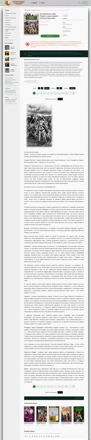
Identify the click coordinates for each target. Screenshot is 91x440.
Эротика (7, 35)
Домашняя (8, 33)
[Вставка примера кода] (54, 436)
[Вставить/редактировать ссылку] (47, 436)
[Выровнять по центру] (35, 436)
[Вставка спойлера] (56, 436)
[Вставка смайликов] (44, 436)
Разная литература (10, 18)
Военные (7, 22)
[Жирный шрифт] (25, 436)
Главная (32, 3)
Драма (7, 37)
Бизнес (7, 15)
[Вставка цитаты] (51, 436)
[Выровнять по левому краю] (32, 436)
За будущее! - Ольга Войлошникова (11, 85)
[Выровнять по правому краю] (37, 436)
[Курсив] (28, 436)
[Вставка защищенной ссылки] (49, 436)
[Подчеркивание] (30, 436)
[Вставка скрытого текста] (58, 436)
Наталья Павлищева (67, 24)
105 (74, 93)
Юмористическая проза (10, 30)
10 (66, 93)
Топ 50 (40, 3)
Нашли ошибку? (44, 24)
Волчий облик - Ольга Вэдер (11, 94)
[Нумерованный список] (42, 436)
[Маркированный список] (40, 436)
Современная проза (10, 13)
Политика (7, 20)
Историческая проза (10, 27)
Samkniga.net (27, 10)
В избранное (78, 398)
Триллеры (7, 24)
